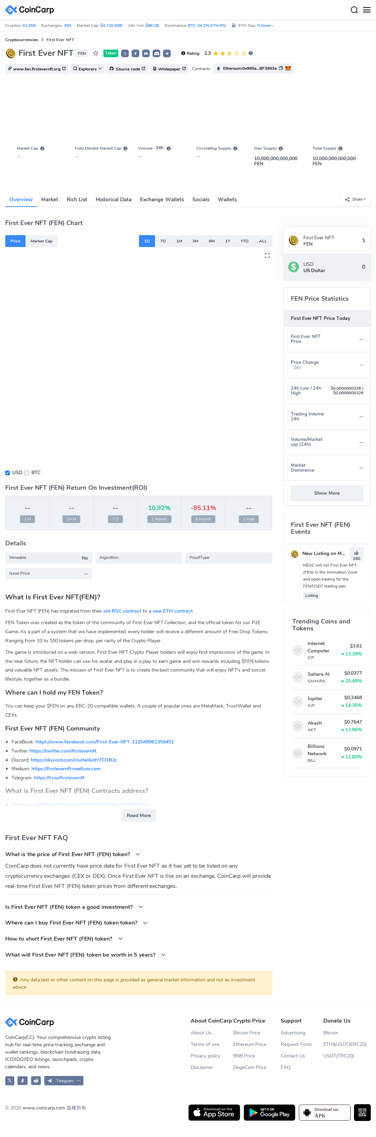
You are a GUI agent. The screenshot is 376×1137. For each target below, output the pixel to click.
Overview (21, 199)
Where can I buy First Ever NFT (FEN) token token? (76, 922)
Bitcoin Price (246, 1033)
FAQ (286, 1067)
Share (354, 199)
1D (147, 241)
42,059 (29, 25)
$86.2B (152, 25)
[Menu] (366, 10)
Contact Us (293, 1056)
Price (15, 241)
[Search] (354, 10)
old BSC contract (122, 611)
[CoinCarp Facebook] (22, 1080)
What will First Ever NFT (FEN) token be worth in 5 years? (85, 954)
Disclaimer (202, 1067)
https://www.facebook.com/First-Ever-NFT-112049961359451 (104, 742)
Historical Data (114, 199)
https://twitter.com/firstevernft (63, 751)
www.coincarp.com (44, 1108)
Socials (200, 199)
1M (179, 241)
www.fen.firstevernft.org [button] (37, 69)
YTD (245, 241)
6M (212, 241)
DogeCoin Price (250, 1067)
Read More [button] (139, 815)
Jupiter (315, 698)
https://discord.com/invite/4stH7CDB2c (74, 760)
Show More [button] (327, 493)
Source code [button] (127, 69)
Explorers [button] (87, 69)
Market (49, 199)
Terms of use (205, 1044)
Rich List (77, 199)
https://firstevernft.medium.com (66, 768)
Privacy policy (205, 1056)
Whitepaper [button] (169, 69)
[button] (135, 53)
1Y (227, 241)
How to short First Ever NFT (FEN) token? (64, 938)
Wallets (227, 199)
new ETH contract (173, 611)
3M (195, 241)
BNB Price (244, 1056)
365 (67, 25)
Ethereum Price (249, 1044)
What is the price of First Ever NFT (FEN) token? (72, 854)
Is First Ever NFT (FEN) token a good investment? (74, 907)
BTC (35, 472)
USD (17, 472)
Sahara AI (319, 674)
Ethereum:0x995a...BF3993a (250, 68)
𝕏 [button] (125, 54)
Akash (315, 723)
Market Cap (41, 241)
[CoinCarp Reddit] (36, 1080)
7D (163, 241)
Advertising (293, 1033)
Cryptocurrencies (21, 40)
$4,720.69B (111, 25)
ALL (263, 241)
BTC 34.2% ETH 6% (207, 25)
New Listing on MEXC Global (329, 553)
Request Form (296, 1044)
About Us (201, 1033)
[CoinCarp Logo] (31, 10)
